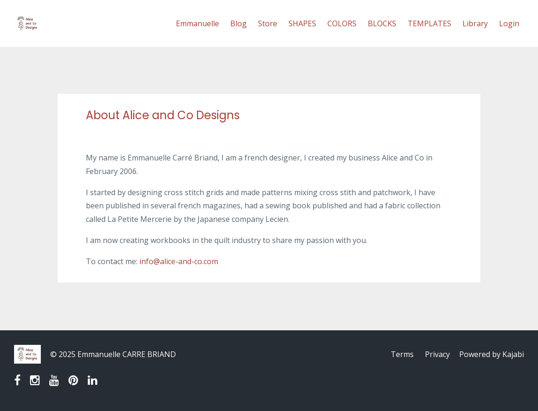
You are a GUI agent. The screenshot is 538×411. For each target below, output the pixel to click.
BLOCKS (382, 23)
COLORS (341, 23)
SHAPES (302, 23)
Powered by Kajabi (491, 354)
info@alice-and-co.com (178, 261)
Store (267, 23)
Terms (402, 354)
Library (475, 23)
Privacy (437, 354)
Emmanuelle (197, 23)
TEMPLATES (429, 23)
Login (509, 23)
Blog (238, 23)
